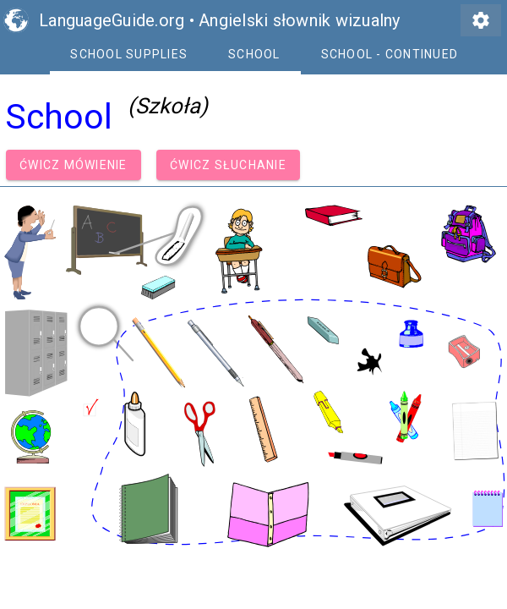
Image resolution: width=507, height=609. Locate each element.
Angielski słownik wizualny (300, 20)
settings (481, 20)
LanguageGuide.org (111, 20)
